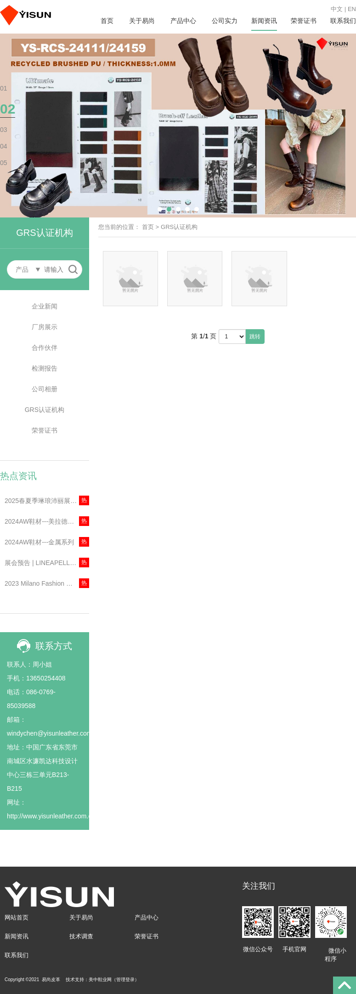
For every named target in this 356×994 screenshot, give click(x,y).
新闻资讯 (264, 20)
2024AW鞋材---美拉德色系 (42, 521)
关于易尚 (142, 20)
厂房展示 (44, 327)
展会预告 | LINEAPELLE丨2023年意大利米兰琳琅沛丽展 (47, 562)
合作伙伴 (44, 347)
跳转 (254, 336)
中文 (337, 9)
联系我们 (343, 20)
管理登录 (125, 979)
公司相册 (44, 389)
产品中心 (183, 20)
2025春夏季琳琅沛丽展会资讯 (47, 500)
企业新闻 (44, 306)
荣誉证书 (303, 20)
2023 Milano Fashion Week (43, 583)
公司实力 (224, 20)
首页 (107, 20)
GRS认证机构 (44, 409)
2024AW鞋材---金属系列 (39, 542)
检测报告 (44, 368)
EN (352, 9)
